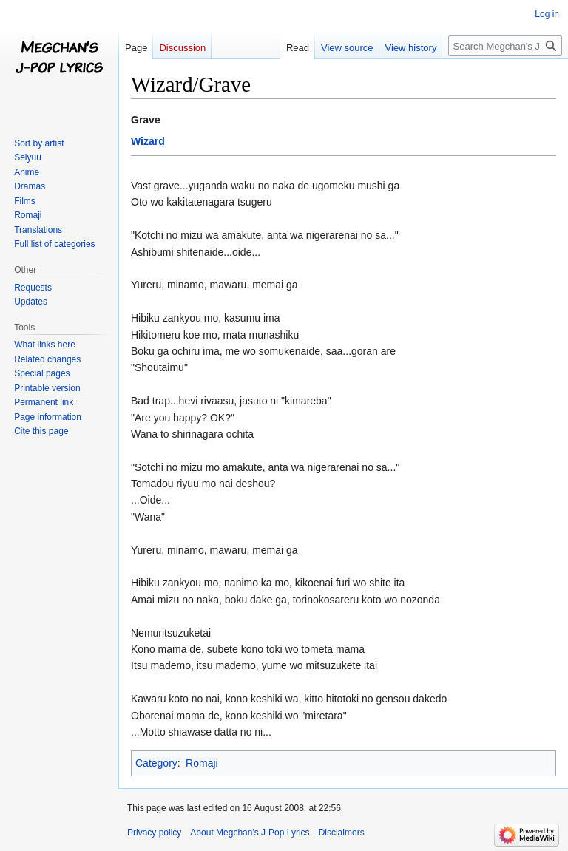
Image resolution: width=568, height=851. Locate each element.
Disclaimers (342, 832)
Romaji (202, 763)
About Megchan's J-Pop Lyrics (249, 832)
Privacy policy (154, 832)
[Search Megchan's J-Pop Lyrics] (505, 45)
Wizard (148, 141)
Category (156, 763)
